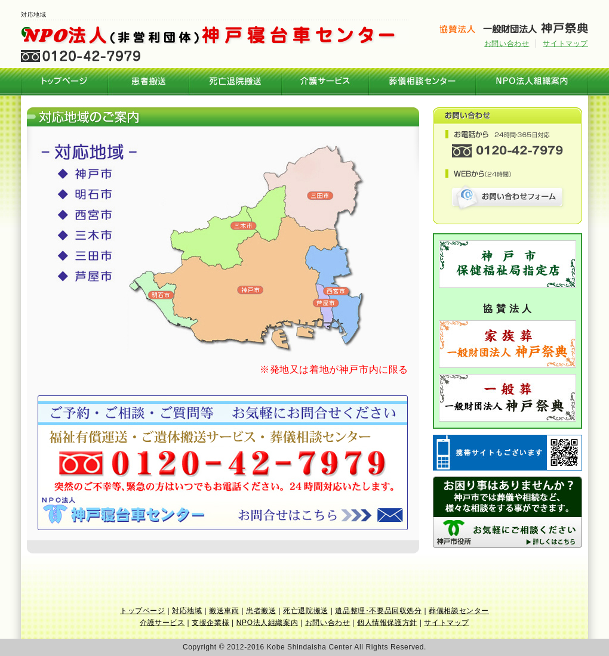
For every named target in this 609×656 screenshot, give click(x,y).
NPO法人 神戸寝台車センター (215, 35)
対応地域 (187, 611)
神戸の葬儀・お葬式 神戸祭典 (513, 28)
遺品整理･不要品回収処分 (378, 611)
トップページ (142, 611)
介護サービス (325, 81)
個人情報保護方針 (387, 622)
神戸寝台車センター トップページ (64, 81)
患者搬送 (148, 81)
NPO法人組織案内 (532, 81)
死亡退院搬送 (235, 81)
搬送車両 (224, 611)
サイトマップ (565, 43)
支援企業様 (210, 622)
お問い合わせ (507, 43)
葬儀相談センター (422, 81)
